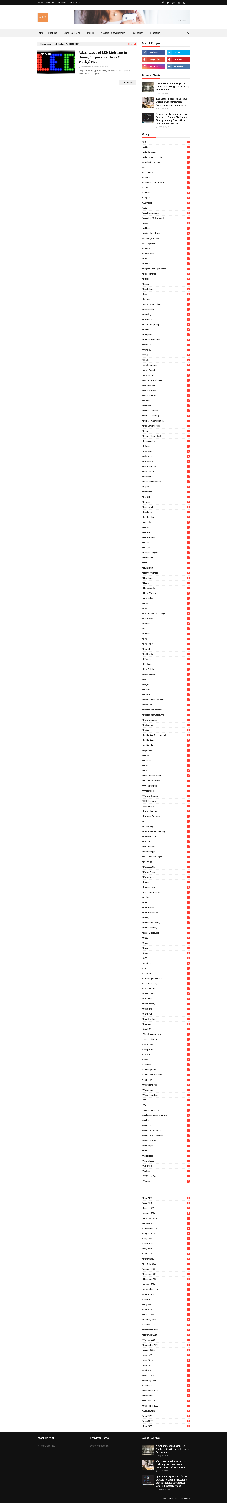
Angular (166, 198)
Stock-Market (166, 1029)
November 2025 (166, 1218)
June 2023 (166, 1360)
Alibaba (166, 177)
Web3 (166, 1120)
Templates (166, 1049)
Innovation (166, 618)
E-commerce (166, 446)
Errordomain (166, 476)
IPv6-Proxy (166, 644)
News (166, 765)
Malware (166, 694)
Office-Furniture (166, 786)
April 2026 (166, 1203)
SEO (166, 958)
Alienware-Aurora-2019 (166, 182)
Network (166, 760)
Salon (166, 948)
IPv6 (166, 639)
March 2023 (166, 1375)
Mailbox (166, 689)
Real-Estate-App (166, 912)
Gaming (166, 527)
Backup (166, 263)
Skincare (166, 973)
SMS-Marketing (166, 983)
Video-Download (166, 1095)
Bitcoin (166, 279)
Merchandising (166, 720)
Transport (166, 1080)
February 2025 (166, 1264)
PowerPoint (166, 877)
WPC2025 (166, 1166)
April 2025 (166, 1254)
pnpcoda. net (166, 867)
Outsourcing (166, 806)
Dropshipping (166, 441)
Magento (166, 684)
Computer (166, 334)
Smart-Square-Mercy (166, 978)
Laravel (166, 649)
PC (166, 821)
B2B (166, 258)
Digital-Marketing (166, 416)
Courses (166, 345)
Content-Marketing (166, 340)
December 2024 (166, 1274)
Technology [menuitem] (137, 33)
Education (166, 456)
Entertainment (166, 466)
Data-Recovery (166, 385)
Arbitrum (166, 228)
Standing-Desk (166, 1019)
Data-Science (166, 390)
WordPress (166, 1156)
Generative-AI (166, 537)
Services (166, 963)
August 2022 (166, 1411)
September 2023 (166, 1345)
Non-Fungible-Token (166, 775)
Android (166, 193)
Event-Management (166, 481)
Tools (166, 1059)
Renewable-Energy (166, 922)
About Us (50, 3)
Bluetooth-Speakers (166, 304)
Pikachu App (166, 852)
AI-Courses (166, 172)
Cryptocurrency (166, 365)
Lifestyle (166, 659)
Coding (166, 329)
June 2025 (166, 1243)
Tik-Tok (166, 1054)
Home (40, 3)
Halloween (166, 557)
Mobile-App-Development (166, 735)
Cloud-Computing (166, 324)
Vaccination (166, 1090)
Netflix (166, 755)
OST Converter (166, 801)
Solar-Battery (166, 1004)
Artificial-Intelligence (166, 233)
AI (166, 167)
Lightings (166, 664)
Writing (166, 1171)
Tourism (166, 1064)
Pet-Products (166, 846)
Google (166, 547)
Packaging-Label (166, 811)
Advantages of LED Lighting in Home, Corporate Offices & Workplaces (103, 57)
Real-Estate (166, 907)
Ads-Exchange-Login (166, 157)
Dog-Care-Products (166, 426)
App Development (166, 213)
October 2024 (166, 1284)
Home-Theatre (166, 593)
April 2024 (166, 1309)
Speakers (166, 1009)
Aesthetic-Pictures (166, 162)
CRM (166, 355)
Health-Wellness (166, 573)
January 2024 (166, 1325)
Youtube (166, 1181)
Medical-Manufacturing (166, 715)
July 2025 (166, 1238)
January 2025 (166, 1269)
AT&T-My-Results (166, 238)
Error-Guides (166, 471)
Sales (166, 943)
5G (166, 142)
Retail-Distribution (166, 933)
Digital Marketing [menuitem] (72, 33)
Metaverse (166, 725)
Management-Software (166, 699)
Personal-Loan (166, 836)
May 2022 (166, 1426)
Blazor (166, 284)
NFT (166, 770)
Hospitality (166, 598)
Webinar (166, 1125)
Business (166, 319)
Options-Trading (166, 796)
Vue (166, 1105)
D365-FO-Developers (166, 380)
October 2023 (166, 1340)
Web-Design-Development (166, 1115)
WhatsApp (166, 1146)
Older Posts (127, 82)
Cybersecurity (166, 375)
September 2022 (166, 1406)
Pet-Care (166, 841)
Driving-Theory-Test (166, 436)
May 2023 (166, 1365)
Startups (166, 1024)
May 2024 (166, 1304)
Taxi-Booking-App (166, 1039)
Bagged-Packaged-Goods (166, 269)
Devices (166, 400)
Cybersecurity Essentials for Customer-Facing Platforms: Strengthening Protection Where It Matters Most (171, 119)
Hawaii (166, 563)
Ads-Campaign (166, 152)
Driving (166, 431)
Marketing (166, 705)
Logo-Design (166, 674)
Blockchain (166, 289)
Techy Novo (86, 67)
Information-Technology (166, 613)
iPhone (166, 634)
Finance (166, 502)
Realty (166, 917)
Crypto (166, 360)
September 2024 (166, 1289)
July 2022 (166, 1416)
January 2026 (166, 1213)
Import (166, 608)
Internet (166, 623)
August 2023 (166, 1350)
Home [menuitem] (40, 33)
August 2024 (166, 1294)
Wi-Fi (166, 1151)
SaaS (166, 938)
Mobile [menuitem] (90, 33)
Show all (132, 44)
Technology (166, 1044)
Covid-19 (166, 350)
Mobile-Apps (166, 740)
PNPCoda (166, 862)
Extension (166, 492)
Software (166, 999)
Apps (166, 223)
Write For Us (75, 3)
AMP (166, 187)
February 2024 (166, 1319)
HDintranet (166, 568)
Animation (166, 203)
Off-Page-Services (166, 781)
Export (166, 487)
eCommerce (166, 451)
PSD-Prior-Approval (166, 892)
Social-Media (166, 993)
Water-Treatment (166, 1110)
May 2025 (166, 1248)
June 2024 (166, 1299)
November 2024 (166, 1279)
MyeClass (166, 750)
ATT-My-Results (166, 243)
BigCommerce (166, 274)
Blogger (166, 299)
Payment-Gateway (166, 816)
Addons (166, 147)
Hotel (166, 603)
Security (166, 953)
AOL (166, 208)
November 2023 (166, 1335)
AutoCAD (166, 248)
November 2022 (166, 1395)
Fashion (166, 497)
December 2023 (166, 1330)
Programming (166, 887)
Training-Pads (166, 1069)
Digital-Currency (166, 410)
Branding (166, 314)
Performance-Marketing (166, 831)
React (166, 902)
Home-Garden (166, 588)
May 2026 (166, 1198)
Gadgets (166, 522)
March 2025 (166, 1259)
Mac (166, 679)
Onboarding (166, 791)
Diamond (166, 405)
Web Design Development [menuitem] (113, 33)
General (166, 532)
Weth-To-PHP (166, 1140)
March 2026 (166, 1208)
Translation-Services (166, 1075)
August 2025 (166, 1233)
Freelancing (166, 517)
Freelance (166, 512)
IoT (166, 628)
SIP (166, 968)
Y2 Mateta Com (166, 1176)
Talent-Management (166, 1034)
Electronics (166, 461)
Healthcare (166, 578)
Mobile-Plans (166, 745)
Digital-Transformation (166, 421)
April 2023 (166, 1370)
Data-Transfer (166, 395)
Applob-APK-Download (166, 218)
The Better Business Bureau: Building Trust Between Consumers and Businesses (171, 102)
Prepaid (166, 882)
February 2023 (166, 1380)
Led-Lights (166, 654)
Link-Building (166, 669)
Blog (166, 294)
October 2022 (166, 1401)
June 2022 (166, 1421)
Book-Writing (166, 309)
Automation (166, 253)
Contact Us (61, 3)
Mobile (166, 730)
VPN (166, 1100)
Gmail (166, 542)
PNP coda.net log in (166, 857)
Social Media (166, 988)
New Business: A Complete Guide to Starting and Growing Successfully (173, 86)
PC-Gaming (166, 826)
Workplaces (166, 1161)
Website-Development (166, 1135)
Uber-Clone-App (166, 1085)
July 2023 (166, 1355)
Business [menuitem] (52, 33)
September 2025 (166, 1228)
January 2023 (166, 1385)
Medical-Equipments (166, 710)
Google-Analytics (166, 552)
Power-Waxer (166, 872)
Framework (166, 507)
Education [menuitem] (155, 33)
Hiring (166, 583)
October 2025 (166, 1223)
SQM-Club (166, 1014)
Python (166, 897)
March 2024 (166, 1314)
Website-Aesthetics (166, 1130)
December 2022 (166, 1390)
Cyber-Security (166, 370)
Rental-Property (166, 928)
